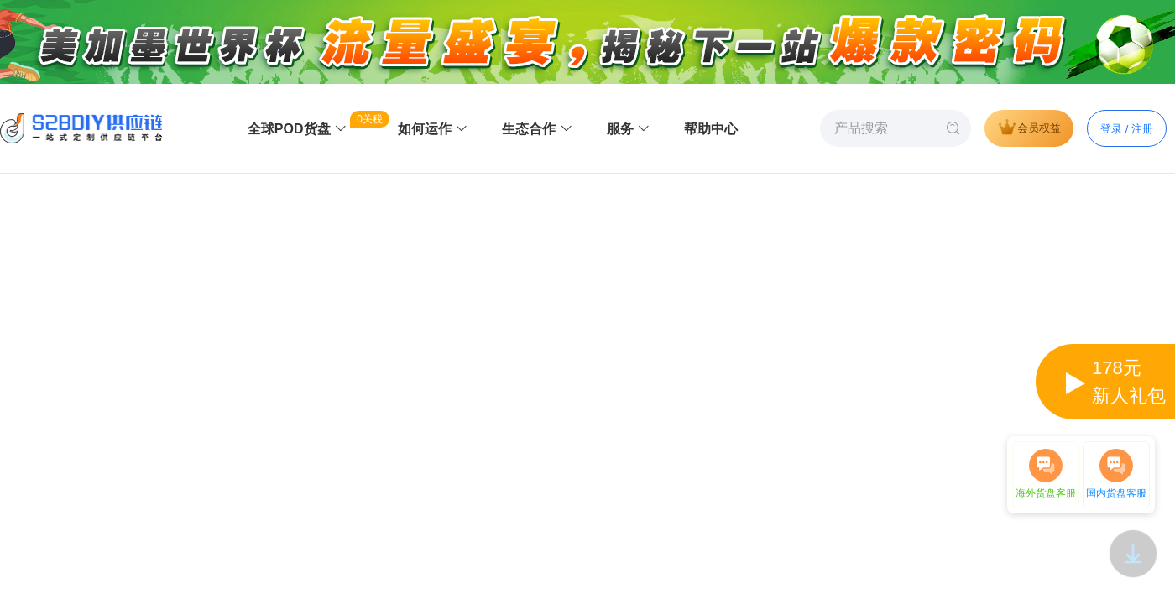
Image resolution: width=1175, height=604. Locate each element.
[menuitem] (297, 129)
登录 (1111, 128)
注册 (1142, 128)
